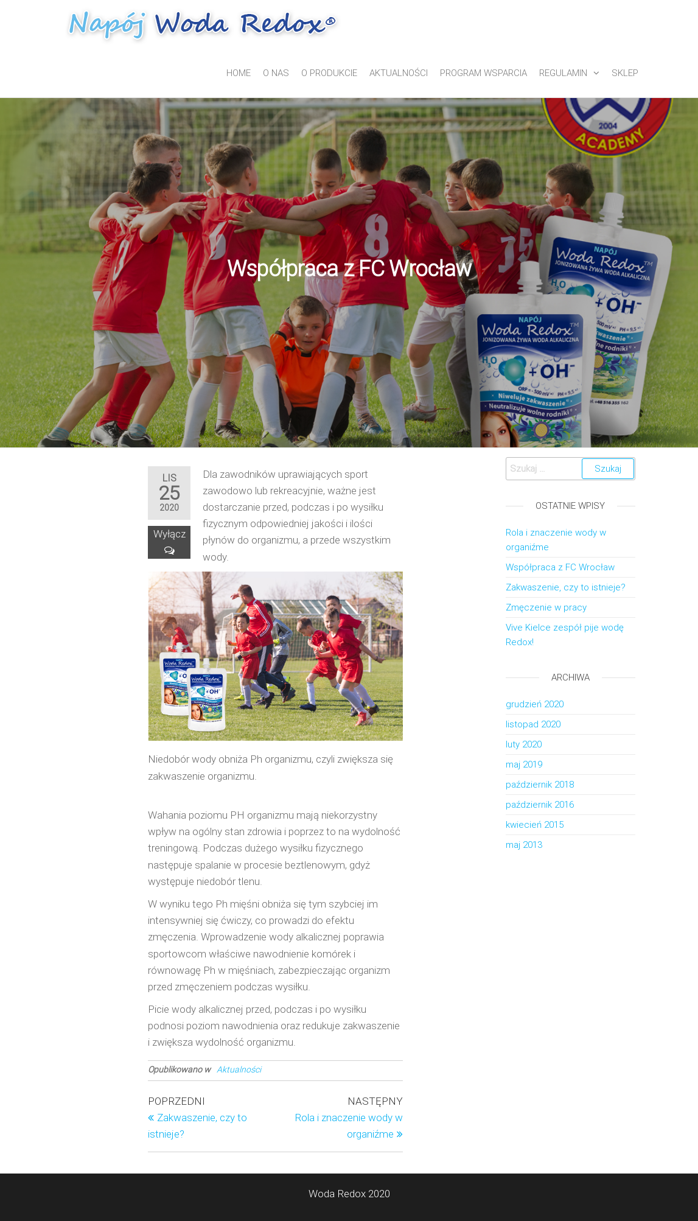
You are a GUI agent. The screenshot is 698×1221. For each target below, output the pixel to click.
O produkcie (329, 73)
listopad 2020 (533, 724)
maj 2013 (524, 844)
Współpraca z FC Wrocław (560, 567)
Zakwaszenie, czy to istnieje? (566, 587)
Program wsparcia (483, 73)
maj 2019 (524, 764)
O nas (276, 73)
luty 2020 (524, 744)
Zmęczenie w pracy (546, 607)
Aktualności (398, 73)
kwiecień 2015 (535, 824)
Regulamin (563, 73)
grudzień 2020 (535, 704)
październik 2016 (540, 804)
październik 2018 (540, 784)
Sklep (625, 73)
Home (238, 73)
